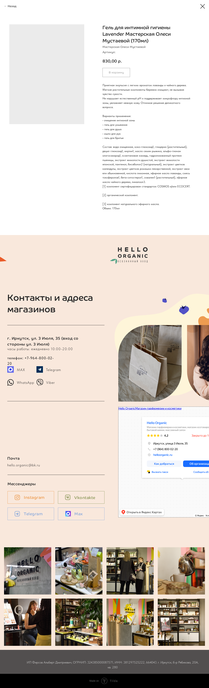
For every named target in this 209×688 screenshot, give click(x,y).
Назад (12, 6)
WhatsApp (25, 382)
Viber (50, 382)
